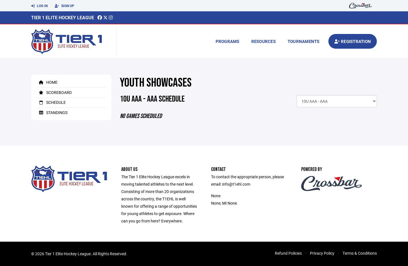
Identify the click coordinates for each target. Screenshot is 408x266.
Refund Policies (288, 253)
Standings (52, 112)
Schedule (51, 102)
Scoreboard (54, 92)
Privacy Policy (322, 253)
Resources (263, 41)
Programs (227, 41)
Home (47, 82)
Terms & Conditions (360, 253)
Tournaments (304, 41)
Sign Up (64, 5)
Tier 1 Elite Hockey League (62, 17)
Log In (39, 5)
